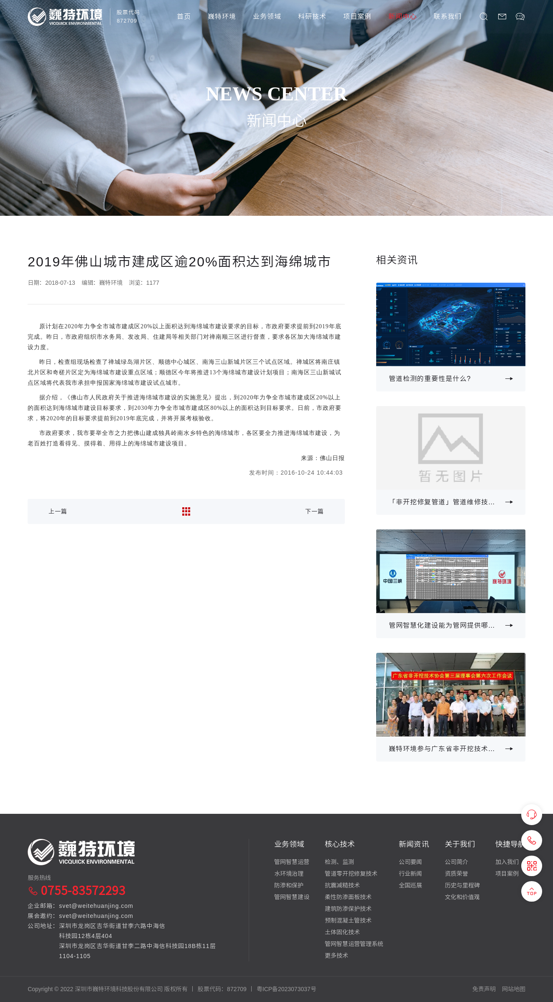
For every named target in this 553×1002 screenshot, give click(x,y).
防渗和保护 (288, 885)
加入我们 (507, 862)
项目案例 (357, 16)
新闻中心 (402, 16)
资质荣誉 (456, 873)
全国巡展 (410, 885)
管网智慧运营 (291, 862)
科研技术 (312, 16)
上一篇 (57, 511)
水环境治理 (288, 873)
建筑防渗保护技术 (348, 908)
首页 (184, 16)
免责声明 (484, 989)
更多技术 (336, 955)
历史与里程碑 (462, 885)
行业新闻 (410, 873)
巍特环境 (222, 16)
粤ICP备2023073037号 (286, 989)
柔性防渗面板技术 (348, 897)
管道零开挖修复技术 (351, 873)
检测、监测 (339, 862)
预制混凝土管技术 (348, 920)
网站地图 (513, 989)
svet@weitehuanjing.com (96, 905)
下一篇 (314, 511)
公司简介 (456, 862)
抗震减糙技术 (342, 885)
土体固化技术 (342, 932)
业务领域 (267, 16)
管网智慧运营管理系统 (354, 944)
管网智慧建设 (291, 897)
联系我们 (447, 16)
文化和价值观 (462, 897)
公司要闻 (410, 862)
